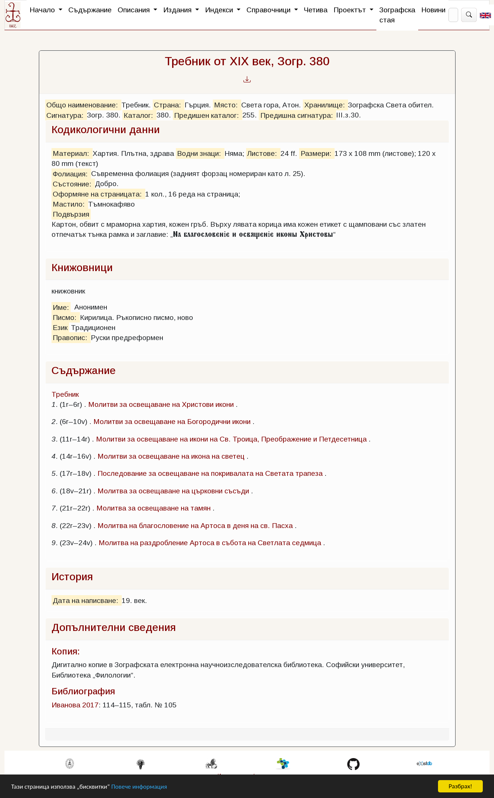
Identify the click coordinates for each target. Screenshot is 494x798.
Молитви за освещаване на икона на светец (171, 456)
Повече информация (139, 787)
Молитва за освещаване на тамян (153, 508)
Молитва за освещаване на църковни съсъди (173, 491)
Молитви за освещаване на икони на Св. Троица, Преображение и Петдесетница (231, 439)
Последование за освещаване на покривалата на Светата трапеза (210, 473)
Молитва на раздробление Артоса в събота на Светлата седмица (210, 543)
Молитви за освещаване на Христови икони (161, 404)
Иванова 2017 (75, 705)
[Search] (453, 15)
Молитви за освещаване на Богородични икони (172, 421)
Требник (65, 394)
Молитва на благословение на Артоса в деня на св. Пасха (195, 526)
